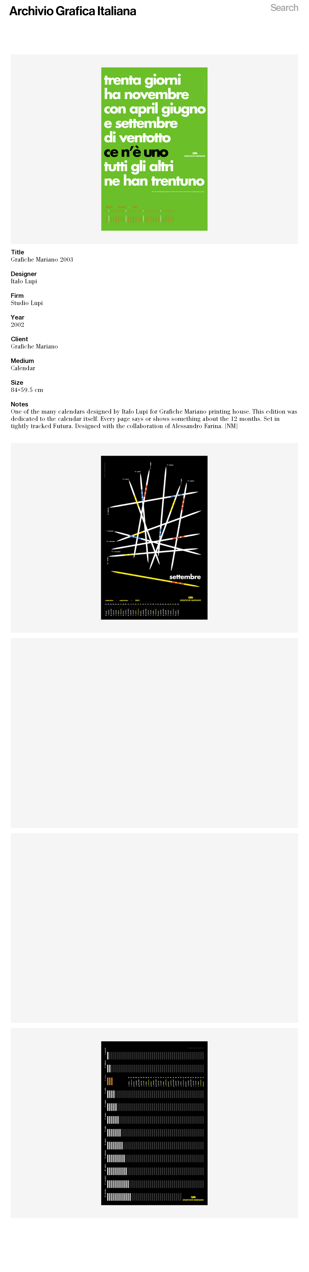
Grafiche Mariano (34, 347)
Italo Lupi (24, 282)
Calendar (23, 369)
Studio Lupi (27, 304)
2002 (17, 325)
